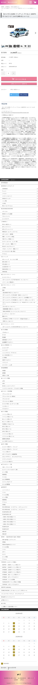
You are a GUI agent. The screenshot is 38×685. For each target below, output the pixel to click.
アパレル (4, 253)
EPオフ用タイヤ (6, 426)
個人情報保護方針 (22, 678)
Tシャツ (4, 191)
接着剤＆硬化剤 (6, 438)
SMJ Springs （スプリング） (9, 539)
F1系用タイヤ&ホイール (8, 424)
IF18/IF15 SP (5, 529)
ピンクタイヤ (5, 218)
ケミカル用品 (5, 494)
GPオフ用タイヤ (6, 431)
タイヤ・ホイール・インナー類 (9, 241)
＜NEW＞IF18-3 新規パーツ (9, 516)
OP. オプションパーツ (7, 229)
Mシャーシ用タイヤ (7, 419)
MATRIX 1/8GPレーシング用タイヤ (11, 564)
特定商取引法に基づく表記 (10, 678)
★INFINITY (4, 487)
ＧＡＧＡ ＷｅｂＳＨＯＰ (9, 2)
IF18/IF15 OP (5, 526)
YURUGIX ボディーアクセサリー (10, 584)
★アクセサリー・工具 (6, 464)
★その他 (3, 603)
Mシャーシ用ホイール (7, 421)
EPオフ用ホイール (6, 429)
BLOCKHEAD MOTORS (7, 208)
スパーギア (5, 350)
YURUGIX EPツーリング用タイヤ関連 (11, 582)
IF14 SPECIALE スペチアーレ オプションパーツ (14, 507)
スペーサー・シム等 (7, 365)
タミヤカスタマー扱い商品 (8, 251)
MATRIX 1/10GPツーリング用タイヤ (11, 567)
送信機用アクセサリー (7, 342)
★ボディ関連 (4, 444)
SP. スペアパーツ (6, 226)
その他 (4, 203)
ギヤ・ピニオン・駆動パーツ (9, 244)
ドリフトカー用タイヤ (7, 434)
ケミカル (4, 477)
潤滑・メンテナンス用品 (8, 236)
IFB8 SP (4, 531)
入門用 (4, 287)
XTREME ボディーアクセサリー (10, 577)
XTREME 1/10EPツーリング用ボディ (11, 569)
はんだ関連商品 (6, 479)
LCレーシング (5, 256)
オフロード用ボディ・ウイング (9, 449)
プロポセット (5, 332)
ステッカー (5, 211)
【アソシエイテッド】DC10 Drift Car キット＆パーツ (15, 326)
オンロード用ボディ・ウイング (9, 446)
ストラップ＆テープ (7, 481)
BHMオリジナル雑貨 (7, 213)
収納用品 (4, 474)
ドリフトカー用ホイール (8, 436)
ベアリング (5, 362)
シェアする (23, 94)
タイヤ (4, 554)
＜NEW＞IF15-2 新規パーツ (9, 519)
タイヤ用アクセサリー (7, 441)
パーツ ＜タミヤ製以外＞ (8, 282)
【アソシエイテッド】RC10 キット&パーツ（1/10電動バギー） (17, 297)
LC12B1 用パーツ (6, 266)
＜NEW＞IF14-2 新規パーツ (9, 521)
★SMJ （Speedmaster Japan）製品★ (10, 536)
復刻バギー (5, 316)
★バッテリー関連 (5, 378)
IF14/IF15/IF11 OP (6, 512)
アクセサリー (5, 408)
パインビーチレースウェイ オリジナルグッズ (13, 593)
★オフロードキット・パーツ (8, 285)
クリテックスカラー (7, 459)
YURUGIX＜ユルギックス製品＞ (9, 562)
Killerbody (4, 271)
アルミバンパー (6, 216)
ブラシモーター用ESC (7, 401)
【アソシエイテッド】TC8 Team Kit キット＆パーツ (15, 279)
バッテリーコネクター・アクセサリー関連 (12, 388)
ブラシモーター (6, 398)
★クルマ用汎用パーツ (6, 345)
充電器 (4, 370)
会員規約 (16, 679)
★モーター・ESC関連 (6, 391)
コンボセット (5, 406)
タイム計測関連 (6, 484)
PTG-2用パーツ (6, 264)
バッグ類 (4, 201)
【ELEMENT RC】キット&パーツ (10, 292)
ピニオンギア (5, 347)
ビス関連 (4, 357)
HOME (2, 6)
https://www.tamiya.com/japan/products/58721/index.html (15, 112)
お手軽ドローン (5, 600)
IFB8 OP (4, 534)
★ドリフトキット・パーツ (7, 324)
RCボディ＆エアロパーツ (8, 246)
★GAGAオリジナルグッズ (7, 186)
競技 (3, 290)
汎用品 (4, 504)
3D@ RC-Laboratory (6, 587)
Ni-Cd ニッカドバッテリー (8, 386)
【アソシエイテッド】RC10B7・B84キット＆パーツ (15, 295)
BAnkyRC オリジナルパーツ (8, 597)
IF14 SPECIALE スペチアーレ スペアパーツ (13, 509)
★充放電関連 (4, 367)
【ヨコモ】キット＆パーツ (8, 306)
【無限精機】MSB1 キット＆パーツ (11, 309)
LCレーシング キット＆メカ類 (10, 259)
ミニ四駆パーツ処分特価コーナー (9, 606)
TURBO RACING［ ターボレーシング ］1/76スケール (14, 590)
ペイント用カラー (6, 451)
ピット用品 (5, 472)
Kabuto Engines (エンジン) (8, 544)
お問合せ (22, 679)
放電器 (4, 373)
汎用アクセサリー (6, 360)
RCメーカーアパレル (7, 205)
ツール (4, 492)
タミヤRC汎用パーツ (7, 355)
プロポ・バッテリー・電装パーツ (10, 249)
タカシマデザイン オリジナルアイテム (12, 456)
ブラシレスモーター (7, 394)
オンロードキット (6, 277)
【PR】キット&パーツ (7, 321)
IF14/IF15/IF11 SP (6, 514)
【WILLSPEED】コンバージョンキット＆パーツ (14, 311)
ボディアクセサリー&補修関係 (9, 454)
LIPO (3, 381)
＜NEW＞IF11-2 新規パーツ (9, 524)
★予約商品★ (4, 182)
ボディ (4, 551)
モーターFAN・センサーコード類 (10, 403)
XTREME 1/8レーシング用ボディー (11, 574)
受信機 (4, 337)
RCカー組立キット (15, 6)
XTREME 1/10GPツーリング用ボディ (11, 572)
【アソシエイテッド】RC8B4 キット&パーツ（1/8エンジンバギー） (18, 300)
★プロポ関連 (4, 329)
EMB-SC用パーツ (6, 269)
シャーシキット (6, 490)
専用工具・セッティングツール (9, 231)
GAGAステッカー (6, 198)
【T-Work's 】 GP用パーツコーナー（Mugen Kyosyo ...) (15, 318)
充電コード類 (5, 375)
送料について (31, 678)
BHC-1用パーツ (6, 261)
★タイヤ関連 (4, 411)
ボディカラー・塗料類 (7, 234)
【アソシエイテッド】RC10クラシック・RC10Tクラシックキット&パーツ (18, 303)
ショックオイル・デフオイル (9, 352)
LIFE (3, 383)
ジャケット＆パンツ (7, 196)
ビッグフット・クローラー (8, 313)
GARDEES (5, 188)
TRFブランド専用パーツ (8, 239)
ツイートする (14, 94)
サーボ (4, 334)
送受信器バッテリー (7, 339)
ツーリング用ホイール (7, 416)
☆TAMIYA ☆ (7, 6)
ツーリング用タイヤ (7, 414)
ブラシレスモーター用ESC (8, 396)
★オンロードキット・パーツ (8, 274)
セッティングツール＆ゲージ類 (9, 469)
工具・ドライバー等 (7, 467)
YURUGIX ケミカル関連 (8, 579)
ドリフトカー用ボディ (7, 461)
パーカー (4, 193)
